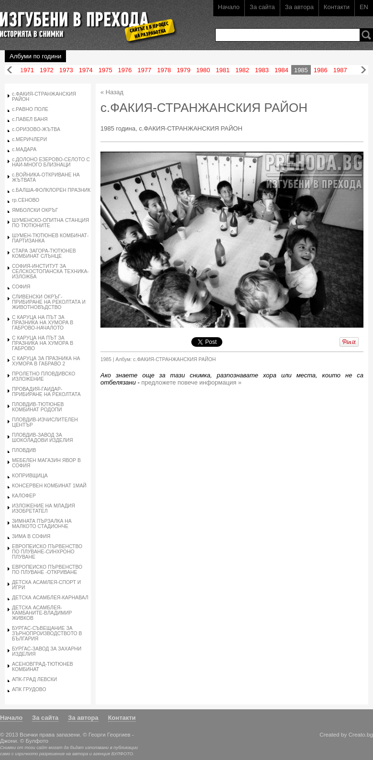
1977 (145, 70)
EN (364, 7)
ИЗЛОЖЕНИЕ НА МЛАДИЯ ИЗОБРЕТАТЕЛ (43, 508)
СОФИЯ (21, 286)
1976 (125, 70)
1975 (105, 70)
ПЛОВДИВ (24, 450)
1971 (27, 70)
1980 (203, 70)
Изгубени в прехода (84, 21)
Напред (363, 70)
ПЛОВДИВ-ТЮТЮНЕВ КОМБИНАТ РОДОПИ (38, 407)
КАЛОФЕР (24, 495)
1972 (47, 70)
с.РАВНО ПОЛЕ (30, 109)
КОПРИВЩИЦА (30, 475)
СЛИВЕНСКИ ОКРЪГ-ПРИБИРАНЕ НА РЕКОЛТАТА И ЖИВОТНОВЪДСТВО (49, 302)
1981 (223, 70)
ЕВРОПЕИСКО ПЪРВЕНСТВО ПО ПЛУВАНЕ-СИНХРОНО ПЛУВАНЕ (47, 552)
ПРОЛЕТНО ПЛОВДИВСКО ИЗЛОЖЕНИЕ (43, 376)
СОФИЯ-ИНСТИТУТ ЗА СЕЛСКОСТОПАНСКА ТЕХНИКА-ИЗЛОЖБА (50, 271)
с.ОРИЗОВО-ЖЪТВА (36, 129)
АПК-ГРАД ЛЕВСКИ (34, 679)
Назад (9, 70)
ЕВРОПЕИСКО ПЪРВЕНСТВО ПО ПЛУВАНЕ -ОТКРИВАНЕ (47, 569)
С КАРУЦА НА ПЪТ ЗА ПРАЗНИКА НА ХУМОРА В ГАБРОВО (42, 343)
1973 (66, 70)
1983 (262, 70)
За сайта (262, 7)
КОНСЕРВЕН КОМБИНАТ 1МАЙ (49, 485)
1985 (301, 70)
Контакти (337, 7)
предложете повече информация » (192, 382)
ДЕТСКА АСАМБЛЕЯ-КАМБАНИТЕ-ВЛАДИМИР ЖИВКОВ (42, 613)
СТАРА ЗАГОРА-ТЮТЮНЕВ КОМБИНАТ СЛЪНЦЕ (44, 253)
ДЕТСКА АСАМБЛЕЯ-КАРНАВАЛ (50, 597)
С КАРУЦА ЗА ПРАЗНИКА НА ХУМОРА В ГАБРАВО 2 (46, 361)
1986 (321, 70)
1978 (164, 70)
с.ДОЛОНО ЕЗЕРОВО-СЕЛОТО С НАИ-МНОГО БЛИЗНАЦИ (51, 162)
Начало (229, 7)
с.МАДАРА (24, 149)
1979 (183, 70)
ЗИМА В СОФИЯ (31, 536)
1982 (242, 70)
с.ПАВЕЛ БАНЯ (30, 119)
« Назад (111, 92)
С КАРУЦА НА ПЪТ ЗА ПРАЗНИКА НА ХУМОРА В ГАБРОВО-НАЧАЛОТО (42, 322)
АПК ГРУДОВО (29, 689)
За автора (299, 7)
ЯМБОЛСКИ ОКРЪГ (35, 210)
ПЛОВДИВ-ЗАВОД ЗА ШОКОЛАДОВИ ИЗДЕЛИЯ (42, 437)
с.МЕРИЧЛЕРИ (29, 139)
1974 (86, 70)
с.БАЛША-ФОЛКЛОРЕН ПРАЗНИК (51, 190)
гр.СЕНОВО (25, 200)
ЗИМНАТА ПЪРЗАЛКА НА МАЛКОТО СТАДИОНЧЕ (42, 523)
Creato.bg (361, 734)
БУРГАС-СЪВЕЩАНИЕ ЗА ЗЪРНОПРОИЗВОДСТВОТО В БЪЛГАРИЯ (47, 633)
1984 (281, 70)
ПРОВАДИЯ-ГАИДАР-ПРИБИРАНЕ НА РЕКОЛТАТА (46, 391)
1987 (340, 70)
